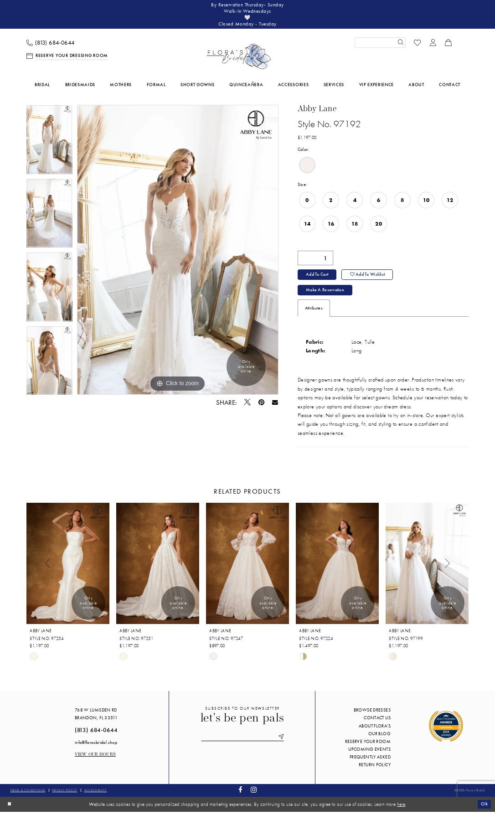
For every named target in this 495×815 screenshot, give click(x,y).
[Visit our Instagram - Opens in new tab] (253, 794)
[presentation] (67, 567)
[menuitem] (50, 44)
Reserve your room (368, 745)
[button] (433, 44)
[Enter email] (242, 740)
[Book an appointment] (67, 58)
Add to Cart (317, 277)
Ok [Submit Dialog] (484, 807)
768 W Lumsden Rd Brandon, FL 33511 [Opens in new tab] (96, 717)
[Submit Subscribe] (282, 740)
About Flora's (375, 729)
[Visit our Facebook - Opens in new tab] (240, 794)
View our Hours (95, 758)
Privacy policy (64, 793)
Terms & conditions (27, 793)
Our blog (379, 737)
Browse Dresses (372, 714)
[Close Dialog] (9, 807)
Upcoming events (369, 753)
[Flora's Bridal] (238, 57)
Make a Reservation (325, 293)
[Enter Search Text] (380, 44)
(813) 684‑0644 (96, 734)
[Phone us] (50, 44)
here (401, 807)
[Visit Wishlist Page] (417, 44)
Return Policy (375, 768)
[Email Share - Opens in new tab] (275, 404)
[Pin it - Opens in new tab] (261, 404)
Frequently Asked (370, 760)
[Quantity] (315, 260)
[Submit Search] (400, 44)
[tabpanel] (49, 144)
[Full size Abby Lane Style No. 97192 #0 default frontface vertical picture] (177, 251)
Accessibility (95, 793)
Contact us (377, 721)
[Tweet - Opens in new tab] (247, 404)
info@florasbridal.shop (96, 746)
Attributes (314, 312)
